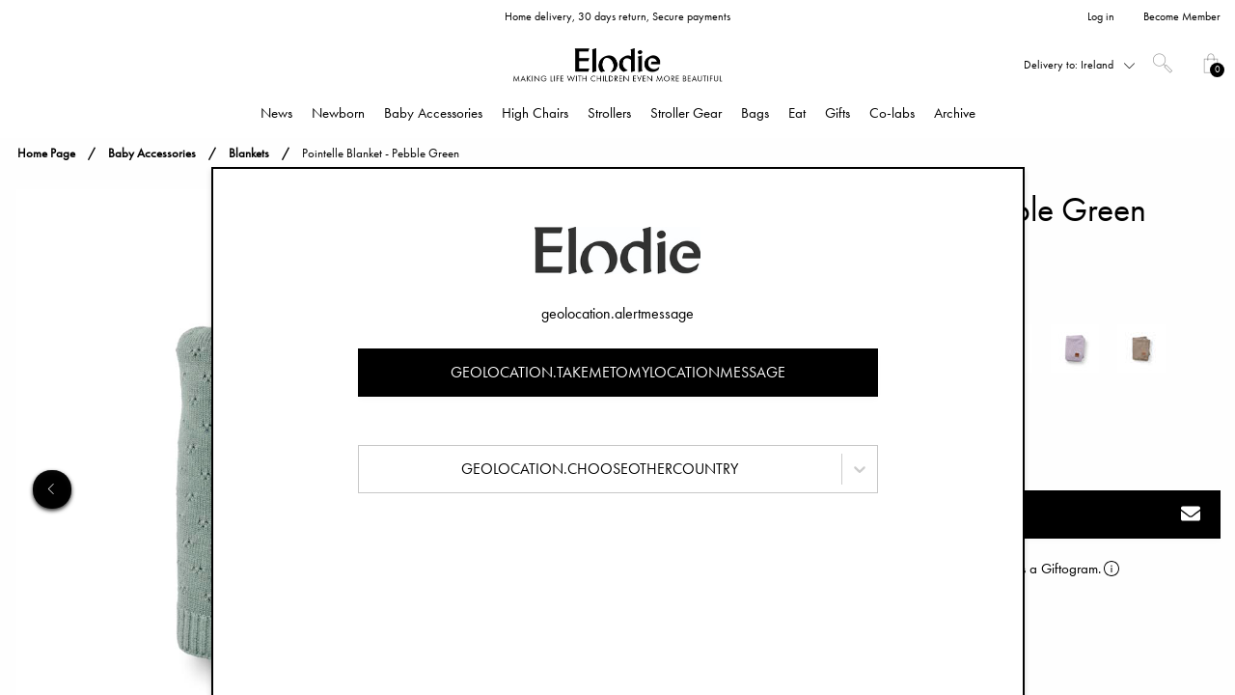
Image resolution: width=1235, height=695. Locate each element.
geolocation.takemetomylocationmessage (618, 372)
